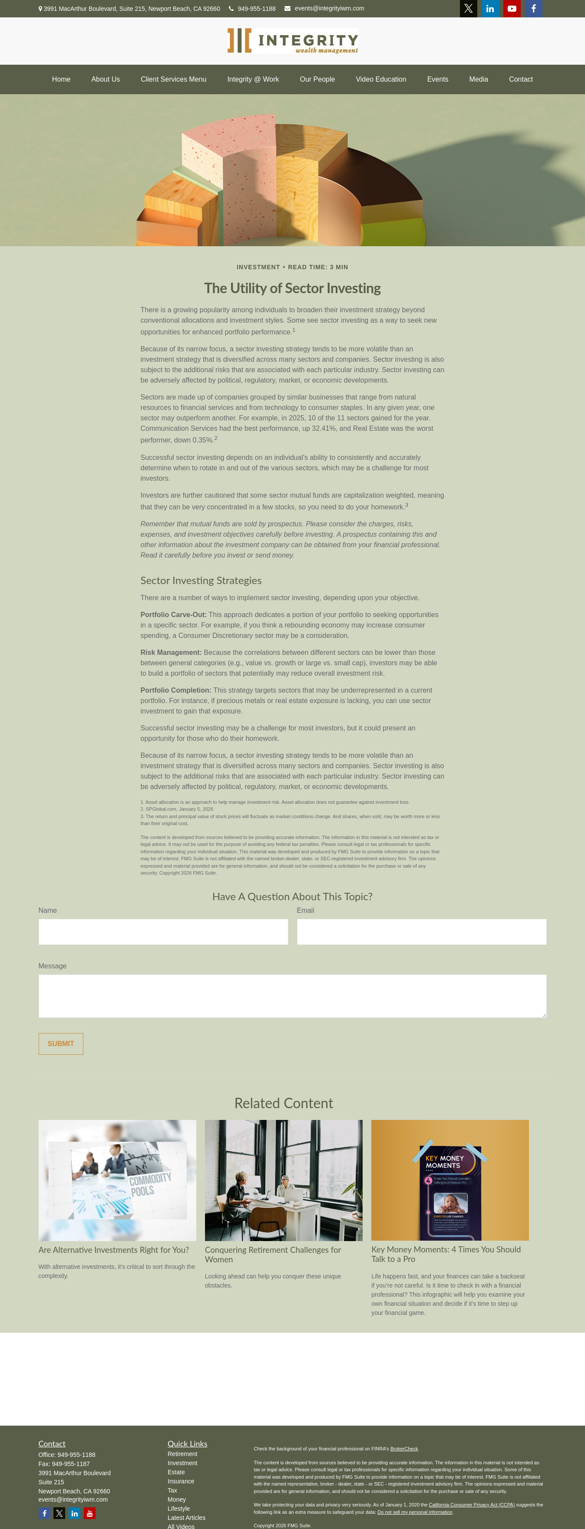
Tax (172, 1490)
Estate (176, 1472)
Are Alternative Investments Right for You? (114, 1250)
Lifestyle (179, 1508)
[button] (61, 79)
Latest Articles (186, 1517)
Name (48, 910)
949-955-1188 (252, 8)
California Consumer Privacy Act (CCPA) (472, 1504)
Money (177, 1499)
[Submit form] (61, 1044)
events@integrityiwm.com (324, 8)
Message (53, 966)
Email (305, 910)
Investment (182, 1463)
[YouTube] (512, 8)
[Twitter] (468, 8)
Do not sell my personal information (414, 1512)
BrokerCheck (404, 1448)
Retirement (182, 1453)
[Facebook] (533, 8)
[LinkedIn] (490, 8)
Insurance (181, 1481)
